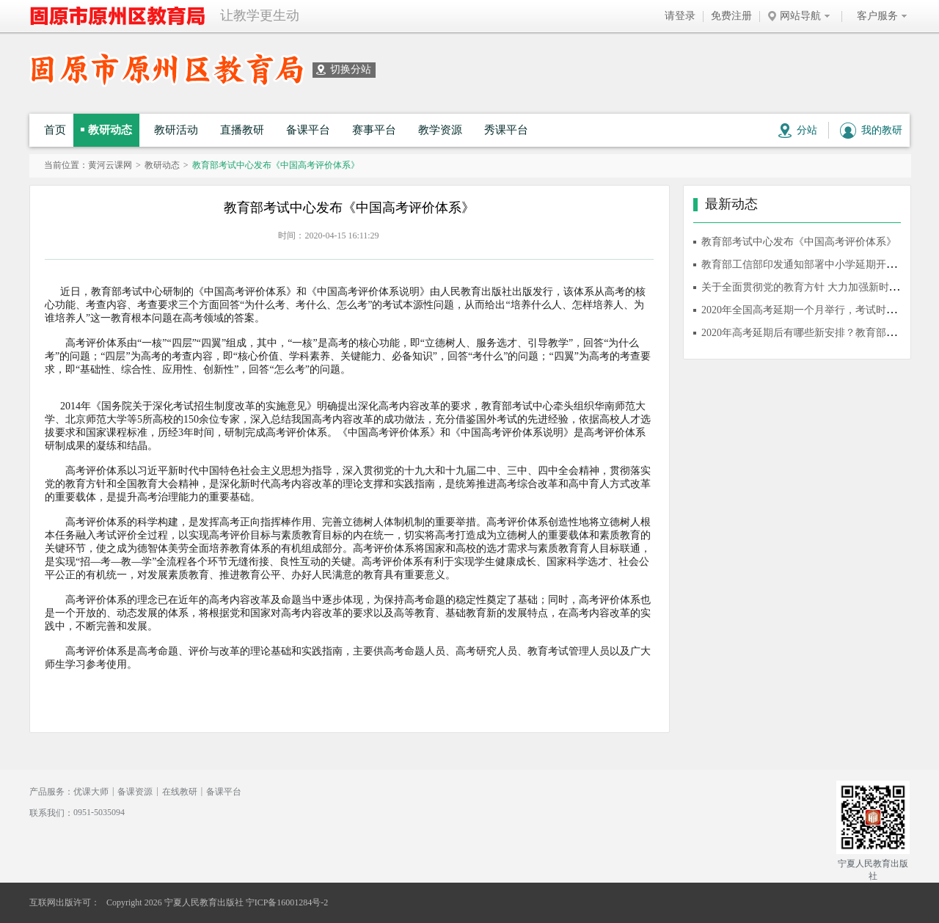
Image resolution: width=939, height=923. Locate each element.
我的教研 (871, 131)
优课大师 (91, 792)
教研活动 (176, 130)
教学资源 (440, 130)
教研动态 (110, 130)
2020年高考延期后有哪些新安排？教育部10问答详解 (819, 332)
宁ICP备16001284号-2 (287, 902)
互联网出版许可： (64, 902)
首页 (55, 130)
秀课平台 (506, 130)
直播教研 (242, 130)
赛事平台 (374, 130)
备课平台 (308, 130)
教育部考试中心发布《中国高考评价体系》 (798, 241)
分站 (797, 130)
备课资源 (135, 792)
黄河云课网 (110, 165)
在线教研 (179, 792)
